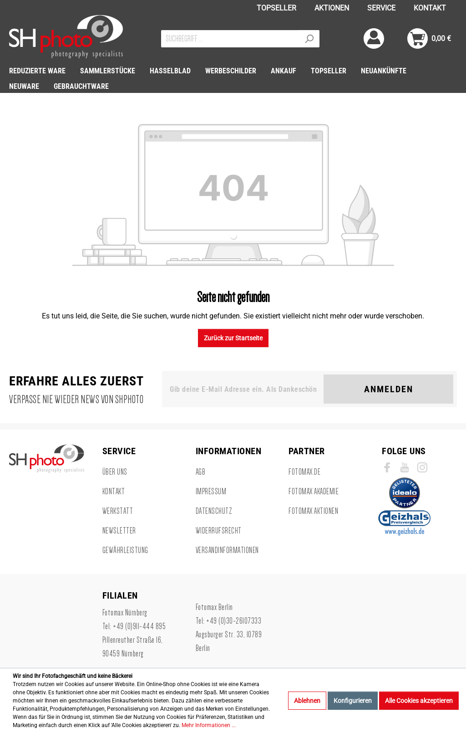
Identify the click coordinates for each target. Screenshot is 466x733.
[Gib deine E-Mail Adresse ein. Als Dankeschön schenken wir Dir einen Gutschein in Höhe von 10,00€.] (245, 389)
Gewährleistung (125, 550)
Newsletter (119, 530)
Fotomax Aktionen (313, 511)
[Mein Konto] (374, 38)
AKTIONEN (331, 8)
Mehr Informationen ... (209, 725)
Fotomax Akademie (314, 491)
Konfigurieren (353, 700)
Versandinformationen (227, 550)
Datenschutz (214, 511)
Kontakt (113, 491)
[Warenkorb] (429, 38)
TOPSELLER (276, 8)
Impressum (211, 491)
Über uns (114, 472)
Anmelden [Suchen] (388, 389)
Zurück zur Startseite (233, 338)
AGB (201, 472)
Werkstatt (117, 511)
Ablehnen (307, 700)
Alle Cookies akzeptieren (419, 700)
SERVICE (381, 8)
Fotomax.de (304, 472)
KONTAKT (430, 8)
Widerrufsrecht (219, 530)
